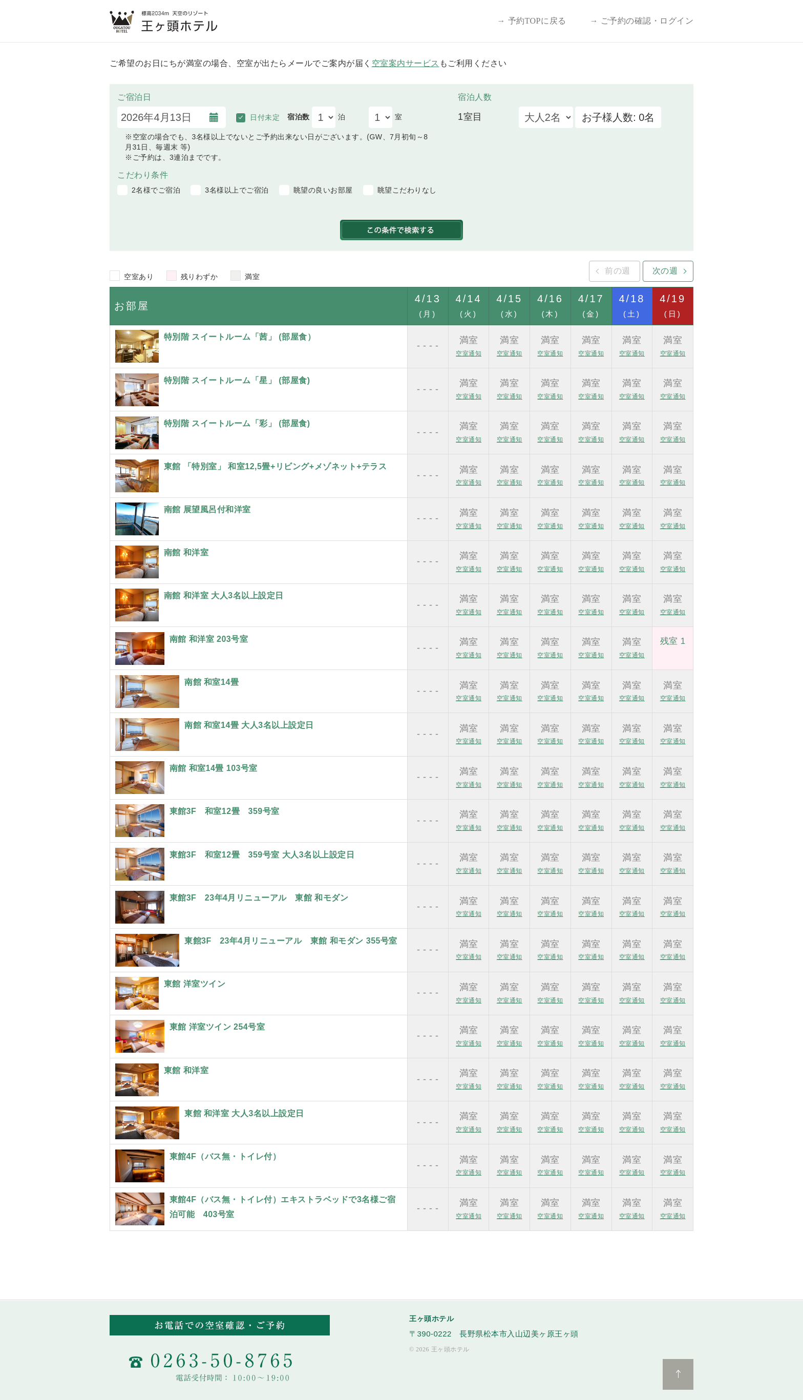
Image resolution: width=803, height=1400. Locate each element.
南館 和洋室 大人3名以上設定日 (224, 595)
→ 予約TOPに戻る (531, 20)
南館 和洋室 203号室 (209, 639)
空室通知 (468, 353)
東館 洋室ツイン (194, 983)
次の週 (665, 270)
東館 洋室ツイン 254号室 (217, 1026)
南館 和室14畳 (211, 682)
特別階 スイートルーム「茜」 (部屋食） (239, 336)
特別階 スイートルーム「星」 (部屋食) (237, 380)
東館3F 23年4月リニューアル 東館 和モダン (259, 897)
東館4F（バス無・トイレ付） (225, 1156)
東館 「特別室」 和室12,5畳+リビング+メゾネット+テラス (275, 466)
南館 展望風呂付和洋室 (207, 509)
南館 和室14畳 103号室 (214, 768)
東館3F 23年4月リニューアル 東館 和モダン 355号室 (290, 940)
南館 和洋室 (186, 552)
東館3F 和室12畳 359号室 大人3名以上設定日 (262, 854)
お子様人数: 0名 (618, 117)
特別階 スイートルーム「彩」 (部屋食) (237, 423)
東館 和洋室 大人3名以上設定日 (244, 1113)
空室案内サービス (405, 63)
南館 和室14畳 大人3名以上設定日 (249, 725)
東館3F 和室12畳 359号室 (225, 811)
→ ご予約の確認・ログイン (642, 20)
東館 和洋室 (186, 1070)
